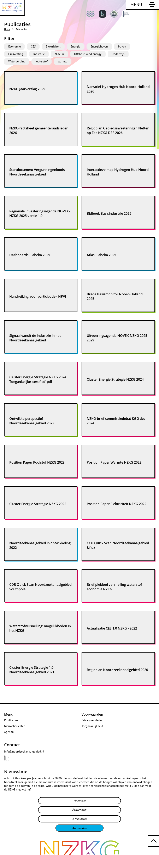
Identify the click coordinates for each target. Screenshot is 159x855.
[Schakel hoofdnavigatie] (142, 5)
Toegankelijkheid (92, 726)
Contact (12, 745)
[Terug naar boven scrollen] (153, 841)
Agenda (9, 732)
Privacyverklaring (93, 720)
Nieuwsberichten (14, 726)
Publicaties (11, 720)
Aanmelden (79, 828)
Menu (8, 714)
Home (7, 29)
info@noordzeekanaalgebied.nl (24, 751)
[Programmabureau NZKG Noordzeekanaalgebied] (12, 8)
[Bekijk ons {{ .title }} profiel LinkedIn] (6, 757)
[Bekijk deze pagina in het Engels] (151, 14)
